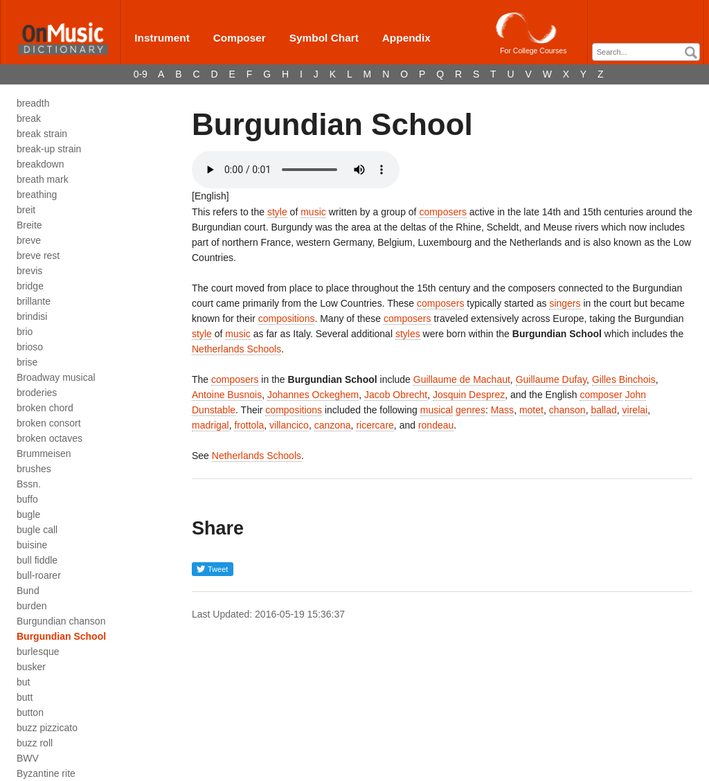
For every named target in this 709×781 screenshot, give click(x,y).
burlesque (38, 651)
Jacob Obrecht (395, 394)
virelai (635, 409)
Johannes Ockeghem (313, 394)
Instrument (162, 38)
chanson (567, 409)
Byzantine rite (46, 773)
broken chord (45, 407)
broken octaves (49, 438)
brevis (29, 270)
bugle (28, 514)
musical (436, 409)
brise (27, 362)
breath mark (43, 179)
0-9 (140, 74)
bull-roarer (39, 575)
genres (470, 409)
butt (25, 697)
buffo (27, 499)
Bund (28, 590)
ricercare (374, 425)
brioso (30, 346)
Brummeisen (44, 453)
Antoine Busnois (227, 394)
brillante (34, 301)
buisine (32, 544)
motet (531, 409)
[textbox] (649, 52)
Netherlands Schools (236, 348)
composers (442, 211)
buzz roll (35, 742)
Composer (239, 38)
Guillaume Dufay (551, 379)
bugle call (37, 529)
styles (407, 333)
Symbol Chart (324, 38)
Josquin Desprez (469, 394)
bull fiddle (37, 560)
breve (29, 240)
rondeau (436, 425)
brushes (34, 468)
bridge (30, 285)
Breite (29, 225)
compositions (286, 318)
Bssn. (29, 484)
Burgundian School (61, 636)
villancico (289, 425)
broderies (37, 392)
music (313, 211)
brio (25, 331)
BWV (28, 758)
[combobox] (646, 52)
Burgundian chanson (61, 621)
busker (31, 666)
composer (601, 394)
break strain (42, 133)
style (277, 211)
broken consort (49, 423)
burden (32, 605)
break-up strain (49, 148)
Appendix (406, 38)
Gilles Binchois (624, 379)
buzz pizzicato (47, 727)
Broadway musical (56, 377)
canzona (332, 425)
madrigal (210, 425)
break (29, 118)
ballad (603, 409)
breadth (33, 103)
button (30, 712)
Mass (502, 409)
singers (564, 303)
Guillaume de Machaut (461, 379)
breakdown (40, 164)
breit (26, 209)
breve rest (38, 255)
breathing (37, 194)
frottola (249, 425)
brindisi (32, 316)
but (23, 682)
